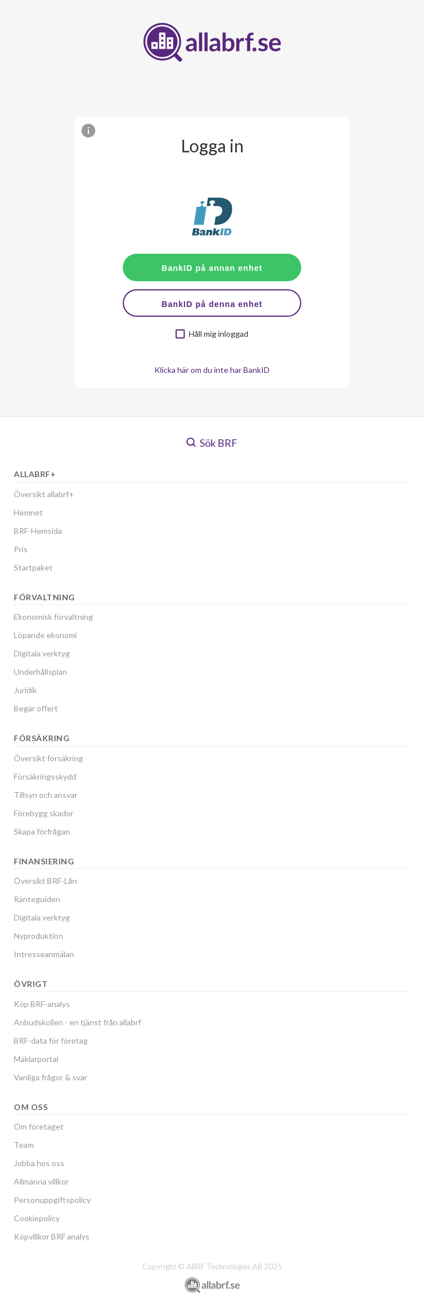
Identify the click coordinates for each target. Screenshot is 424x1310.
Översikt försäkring (48, 758)
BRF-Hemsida (38, 531)
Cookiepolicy (37, 1218)
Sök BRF (212, 442)
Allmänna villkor (41, 1181)
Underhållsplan (40, 671)
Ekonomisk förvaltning (53, 616)
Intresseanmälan (44, 954)
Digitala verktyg (42, 653)
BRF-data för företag (51, 1040)
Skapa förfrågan (42, 831)
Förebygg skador (43, 813)
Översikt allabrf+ (44, 494)
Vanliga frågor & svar (50, 1077)
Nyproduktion (38, 936)
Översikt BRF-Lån (45, 881)
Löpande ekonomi (45, 635)
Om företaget (39, 1126)
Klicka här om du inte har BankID (212, 370)
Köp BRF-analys (42, 1004)
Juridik (25, 690)
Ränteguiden (37, 899)
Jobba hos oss (39, 1163)
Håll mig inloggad (218, 334)
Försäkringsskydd (45, 776)
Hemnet (28, 512)
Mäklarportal (36, 1059)
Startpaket (33, 567)
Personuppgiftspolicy (52, 1200)
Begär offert (36, 708)
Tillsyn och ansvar (45, 795)
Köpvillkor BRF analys (52, 1236)
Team (24, 1145)
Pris (21, 549)
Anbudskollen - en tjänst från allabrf (77, 1022)
